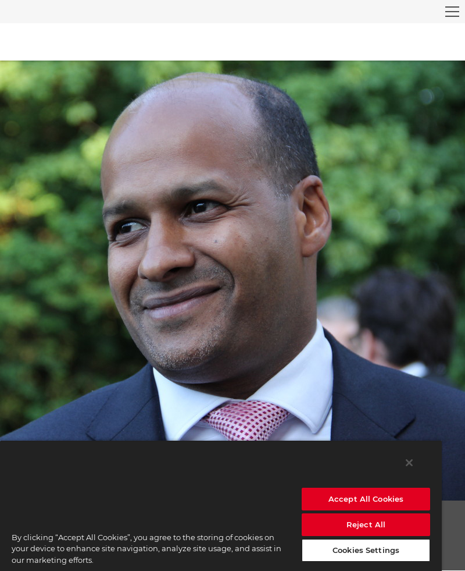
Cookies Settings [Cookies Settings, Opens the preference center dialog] (365, 550)
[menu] (452, 12)
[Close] (409, 463)
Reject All (365, 524)
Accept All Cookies (365, 498)
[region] (221, 505)
